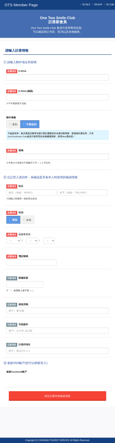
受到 (13, 124)
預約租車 (98, 4)
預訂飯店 (86, 4)
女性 (27, 219)
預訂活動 (110, 4)
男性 (13, 219)
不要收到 (29, 124)
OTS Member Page (21, 5)
